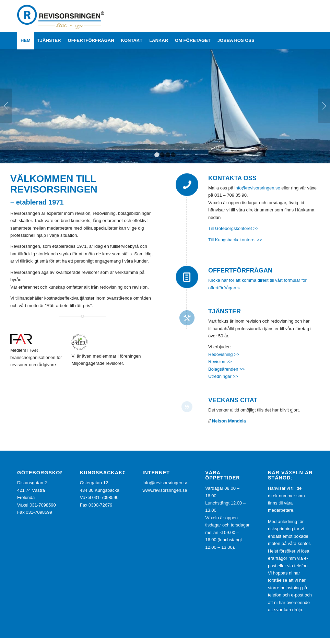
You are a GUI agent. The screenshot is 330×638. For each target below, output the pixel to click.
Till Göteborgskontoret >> (233, 228)
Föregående (6, 106)
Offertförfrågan (240, 270)
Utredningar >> (223, 376)
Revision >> (220, 361)
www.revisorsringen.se (164, 490)
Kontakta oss (232, 178)
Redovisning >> (224, 354)
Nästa (324, 106)
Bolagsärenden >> (226, 369)
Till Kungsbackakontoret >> (235, 239)
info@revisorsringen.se (257, 187)
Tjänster (224, 311)
